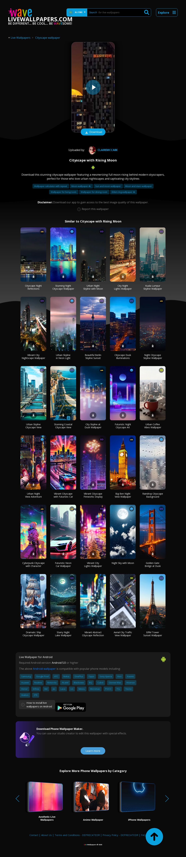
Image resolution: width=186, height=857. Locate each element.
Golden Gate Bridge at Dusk (153, 564)
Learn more (93, 751)
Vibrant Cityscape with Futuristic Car (63, 495)
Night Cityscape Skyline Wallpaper (152, 356)
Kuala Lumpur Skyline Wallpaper (152, 287)
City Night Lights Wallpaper (123, 287)
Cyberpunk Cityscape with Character (33, 564)
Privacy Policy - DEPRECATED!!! (120, 835)
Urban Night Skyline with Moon (93, 287)
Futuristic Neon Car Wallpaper (63, 564)
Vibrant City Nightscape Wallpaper (33, 356)
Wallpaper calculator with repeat (50, 186)
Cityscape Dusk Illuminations (123, 356)
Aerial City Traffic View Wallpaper (123, 634)
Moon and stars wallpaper (138, 186)
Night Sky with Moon (123, 563)
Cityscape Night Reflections (33, 287)
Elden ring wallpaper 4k (123, 191)
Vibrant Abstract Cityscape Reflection (93, 634)
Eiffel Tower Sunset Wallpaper (152, 634)
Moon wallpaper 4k (81, 186)
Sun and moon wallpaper (108, 186)
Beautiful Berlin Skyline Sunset (93, 356)
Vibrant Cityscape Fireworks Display (93, 495)
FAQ (143, 835)
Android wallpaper (44, 669)
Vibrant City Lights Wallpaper (93, 564)
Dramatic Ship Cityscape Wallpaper (33, 634)
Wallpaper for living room (64, 191)
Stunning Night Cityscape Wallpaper (63, 287)
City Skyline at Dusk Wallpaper (93, 426)
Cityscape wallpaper (47, 37)
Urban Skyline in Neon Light (63, 356)
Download (93, 132)
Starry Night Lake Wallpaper (63, 634)
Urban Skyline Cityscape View (33, 426)
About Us (46, 835)
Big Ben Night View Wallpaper (123, 495)
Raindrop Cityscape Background (152, 495)
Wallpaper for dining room (94, 191)
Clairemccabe (102, 150)
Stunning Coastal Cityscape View (63, 426)
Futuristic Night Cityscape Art (123, 426)
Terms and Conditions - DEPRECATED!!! (77, 835)
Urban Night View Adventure (33, 495)
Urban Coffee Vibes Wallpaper (152, 426)
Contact (33, 835)
